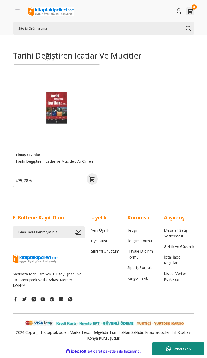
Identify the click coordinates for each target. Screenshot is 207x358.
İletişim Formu (139, 243)
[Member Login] (179, 11)
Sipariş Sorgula (140, 270)
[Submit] (80, 235)
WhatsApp (178, 349)
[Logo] (51, 11)
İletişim (133, 232)
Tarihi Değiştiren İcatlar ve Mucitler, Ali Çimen (55, 160)
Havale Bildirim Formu (140, 257)
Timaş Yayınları (29, 154)
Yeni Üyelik (100, 232)
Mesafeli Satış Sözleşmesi (176, 235)
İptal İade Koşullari (172, 262)
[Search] (103, 28)
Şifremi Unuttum (105, 254)
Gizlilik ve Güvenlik (179, 249)
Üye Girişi (99, 243)
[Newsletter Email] (49, 235)
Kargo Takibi (138, 280)
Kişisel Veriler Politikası (175, 279)
